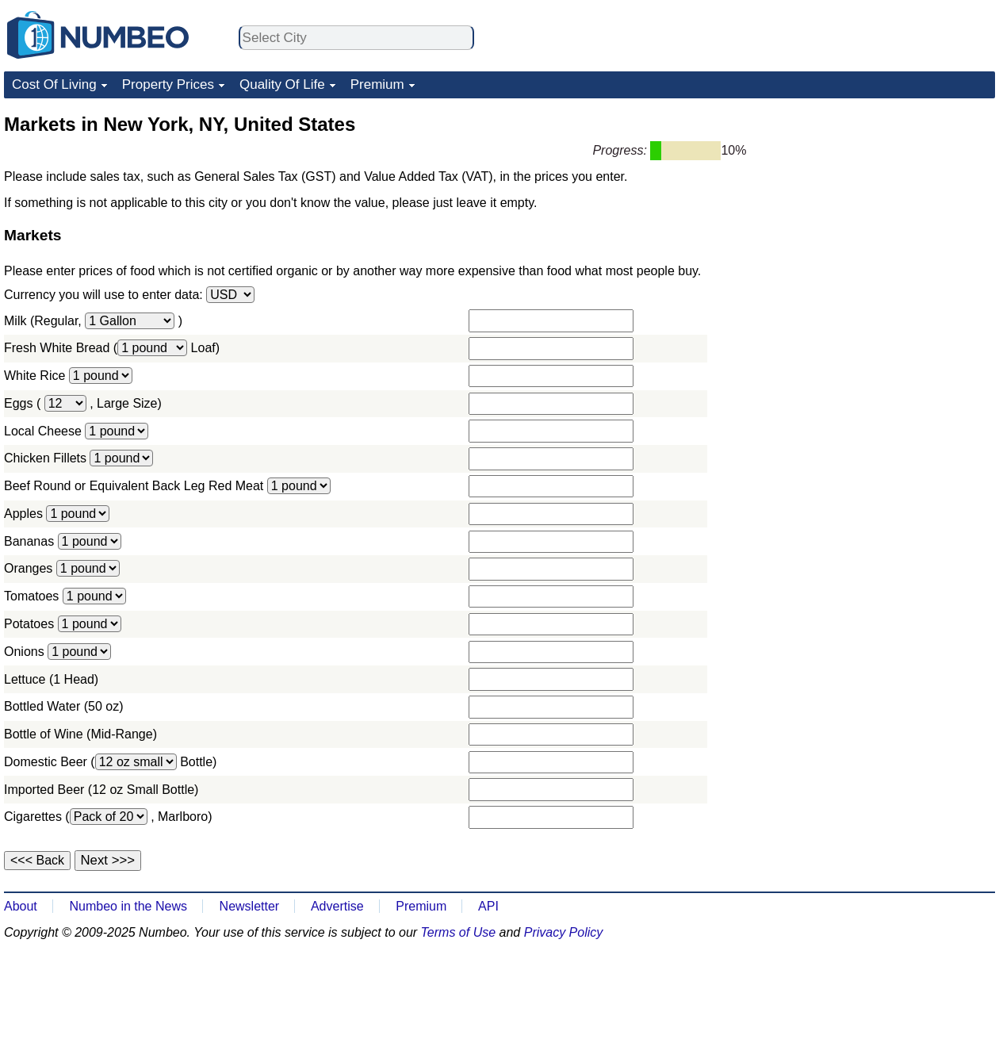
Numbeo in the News (128, 906)
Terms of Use (458, 932)
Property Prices (168, 84)
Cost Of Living (54, 84)
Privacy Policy (563, 932)
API (488, 906)
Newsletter (250, 906)
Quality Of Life (282, 84)
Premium (377, 84)
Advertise (337, 906)
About (20, 906)
